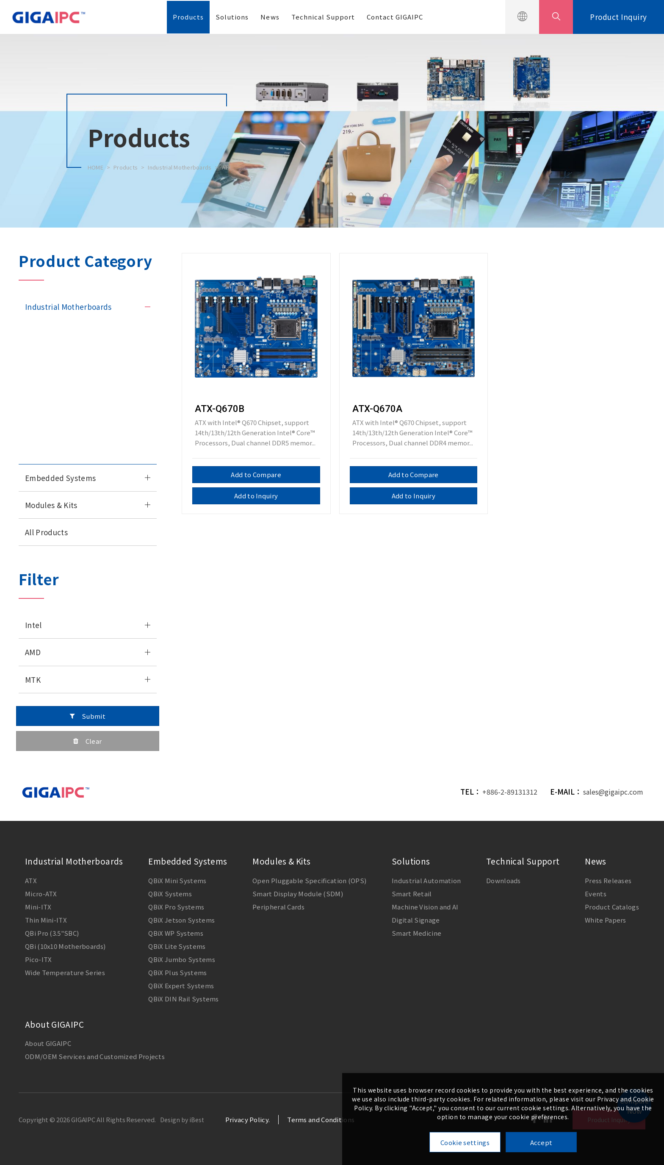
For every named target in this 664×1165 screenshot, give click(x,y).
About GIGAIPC (54, 1024)
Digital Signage (416, 919)
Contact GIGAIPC (395, 16)
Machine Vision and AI (425, 906)
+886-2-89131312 (509, 791)
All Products (46, 532)
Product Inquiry (618, 16)
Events (595, 893)
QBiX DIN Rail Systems (183, 998)
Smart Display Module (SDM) (297, 893)
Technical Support (323, 16)
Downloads (503, 880)
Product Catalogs (612, 906)
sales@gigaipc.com (613, 791)
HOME (95, 167)
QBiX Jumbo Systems (181, 959)
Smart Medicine (416, 933)
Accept (541, 1142)
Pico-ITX (37, 437)
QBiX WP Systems (175, 933)
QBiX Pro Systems (176, 906)
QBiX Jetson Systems (181, 919)
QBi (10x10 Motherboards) (65, 946)
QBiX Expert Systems (181, 985)
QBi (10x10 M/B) (48, 418)
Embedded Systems (60, 478)
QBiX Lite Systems (176, 946)
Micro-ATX (40, 347)
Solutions (232, 16)
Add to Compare (256, 474)
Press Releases (608, 880)
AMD (33, 652)
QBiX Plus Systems (177, 972)
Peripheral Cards (278, 906)
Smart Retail (412, 893)
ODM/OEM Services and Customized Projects (95, 1056)
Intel (33, 625)
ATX (226, 167)
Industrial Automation (426, 880)
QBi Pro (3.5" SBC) (51, 401)
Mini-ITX (37, 365)
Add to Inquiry (256, 495)
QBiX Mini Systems (177, 880)
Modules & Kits (51, 505)
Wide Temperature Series (62, 454)
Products (188, 16)
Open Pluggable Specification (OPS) (309, 880)
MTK (33, 679)
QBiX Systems (170, 893)
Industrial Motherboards (179, 167)
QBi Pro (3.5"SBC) (52, 933)
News (269, 16)
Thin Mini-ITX (45, 383)
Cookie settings (465, 1142)
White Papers (605, 919)
